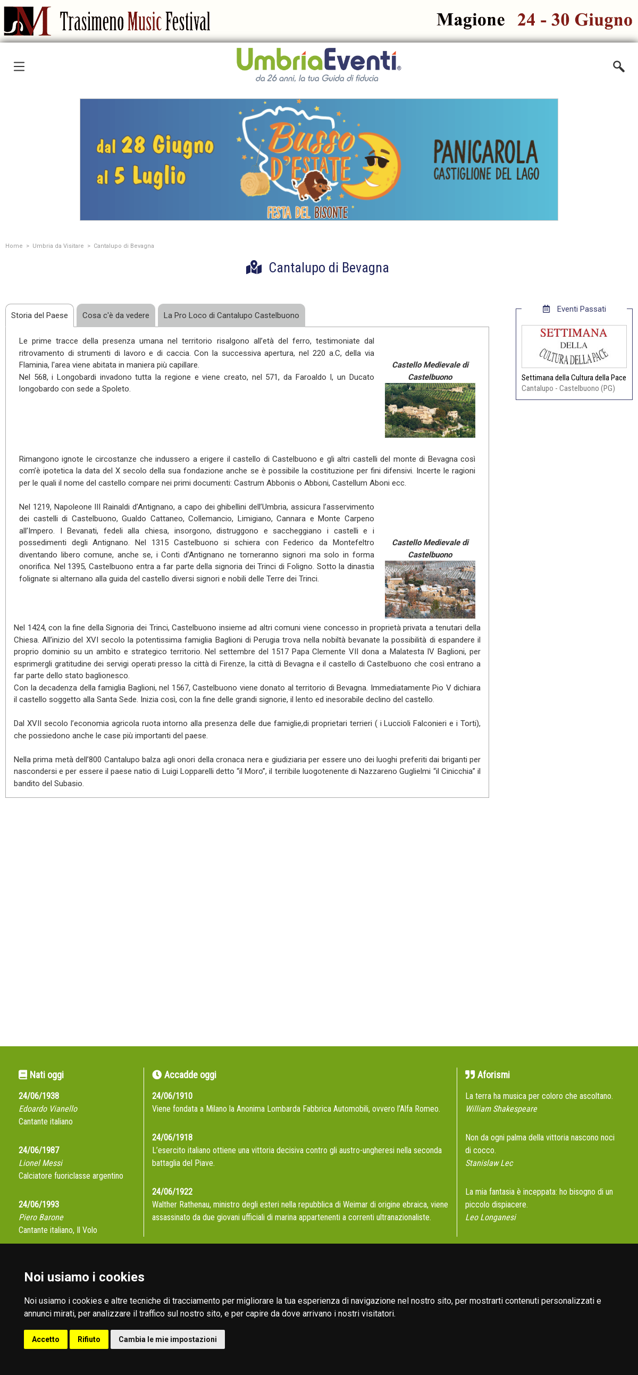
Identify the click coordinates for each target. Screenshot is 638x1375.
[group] (319, 159)
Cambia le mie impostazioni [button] (168, 1339)
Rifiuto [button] (89, 1339)
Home (14, 246)
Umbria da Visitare (58, 246)
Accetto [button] (46, 1339)
